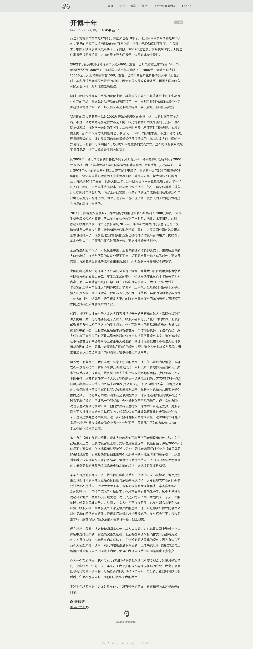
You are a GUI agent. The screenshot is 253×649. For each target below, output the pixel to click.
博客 (133, 6)
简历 (145, 6)
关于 (122, 6)
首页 (110, 6)
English (186, 6)
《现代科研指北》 (165, 6)
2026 (146, 643)
